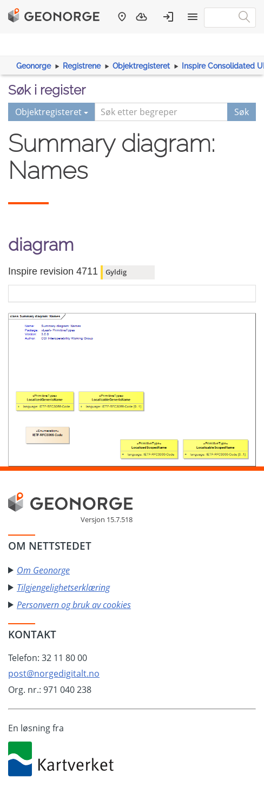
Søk (241, 112)
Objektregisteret (141, 66)
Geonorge (33, 66)
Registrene (82, 66)
